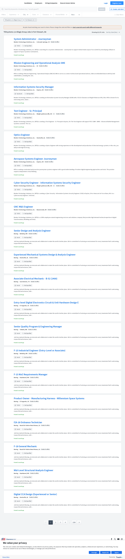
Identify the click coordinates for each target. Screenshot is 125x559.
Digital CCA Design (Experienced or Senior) (35, 494)
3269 (74, 522)
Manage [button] (94, 552)
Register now (116, 3)
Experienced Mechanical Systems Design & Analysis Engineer (45, 254)
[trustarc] (119, 557)
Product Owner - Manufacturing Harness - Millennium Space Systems (49, 398)
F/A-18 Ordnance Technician (28, 422)
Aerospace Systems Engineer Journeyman (35, 158)
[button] (25, 14)
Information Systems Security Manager (34, 86)
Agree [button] (117, 552)
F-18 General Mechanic (25, 446)
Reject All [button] (105, 552)
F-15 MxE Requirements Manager (30, 374)
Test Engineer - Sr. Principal (28, 110)
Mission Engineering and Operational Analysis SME (39, 62)
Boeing (16, 234)
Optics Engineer (22, 134)
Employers (38, 3)
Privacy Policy (6, 557)
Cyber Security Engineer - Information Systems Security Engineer (47, 182)
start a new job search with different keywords (87, 27)
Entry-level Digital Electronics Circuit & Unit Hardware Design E (46, 302)
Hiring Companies (51, 3)
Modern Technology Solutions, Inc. (24, 42)
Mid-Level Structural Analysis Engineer (33, 470)
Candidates (28, 3)
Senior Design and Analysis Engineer (32, 230)
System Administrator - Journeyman (32, 38)
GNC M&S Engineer (23, 206)
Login (106, 3)
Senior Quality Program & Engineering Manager (38, 326)
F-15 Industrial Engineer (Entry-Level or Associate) (39, 350)
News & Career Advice (67, 3)
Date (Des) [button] (115, 32)
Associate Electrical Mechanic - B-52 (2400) (35, 278)
